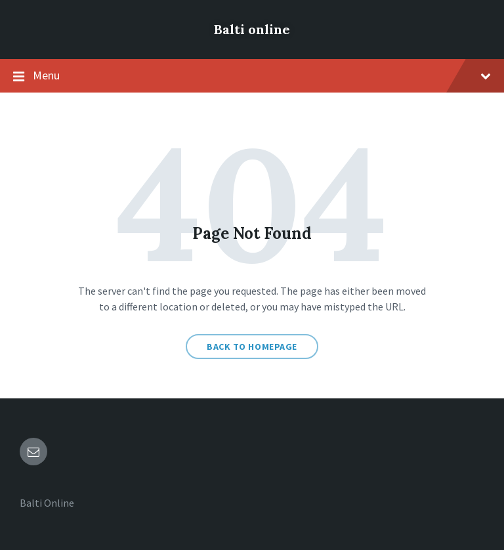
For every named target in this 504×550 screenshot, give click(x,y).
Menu (252, 76)
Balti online (252, 29)
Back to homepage (252, 346)
